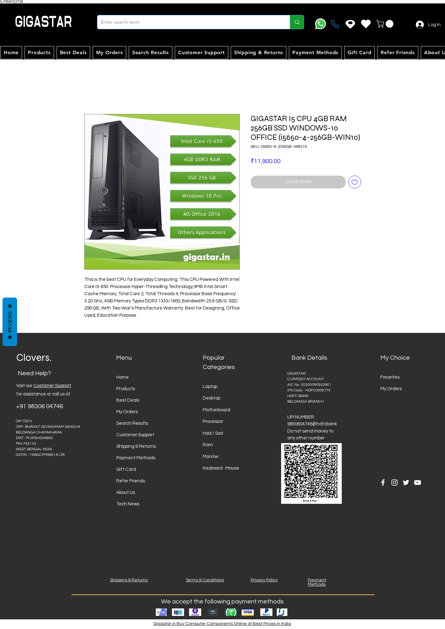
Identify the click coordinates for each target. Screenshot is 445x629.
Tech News (127, 504)
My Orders (127, 411)
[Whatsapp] (320, 23)
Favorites (390, 377)
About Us (125, 492)
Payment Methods (135, 458)
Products (125, 388)
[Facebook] (383, 482)
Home (122, 377)
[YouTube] (417, 482)
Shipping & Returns (136, 446)
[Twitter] (406, 482)
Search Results (132, 423)
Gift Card (126, 469)
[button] (385, 24)
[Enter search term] (189, 22)
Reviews (9, 322)
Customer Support (52, 385)
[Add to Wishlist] (354, 182)
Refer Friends (130, 481)
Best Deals (127, 400)
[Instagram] (394, 482)
